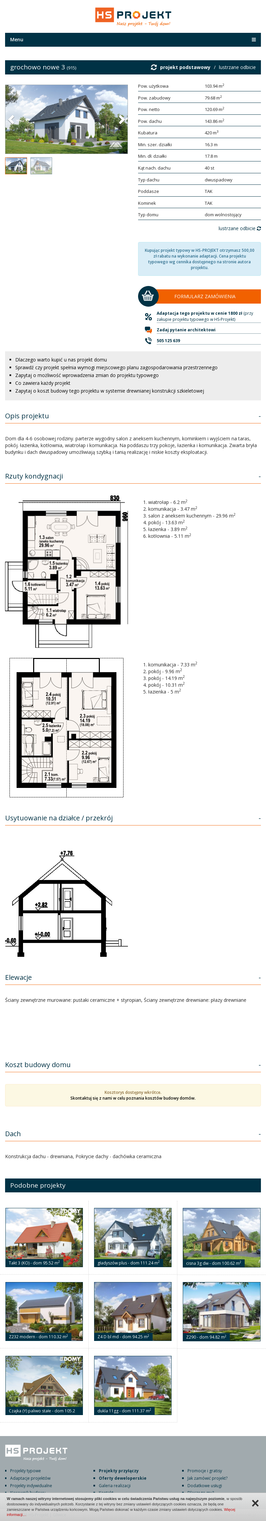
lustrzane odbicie (237, 67)
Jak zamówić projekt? (207, 1478)
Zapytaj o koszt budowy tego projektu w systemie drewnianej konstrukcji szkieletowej (109, 391)
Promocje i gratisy (204, 1471)
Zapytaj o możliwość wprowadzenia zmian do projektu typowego (87, 375)
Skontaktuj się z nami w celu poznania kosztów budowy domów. (133, 1098)
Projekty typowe (25, 1471)
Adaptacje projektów (30, 1478)
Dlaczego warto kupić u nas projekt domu (61, 359)
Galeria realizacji (115, 1486)
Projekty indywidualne (31, 1486)
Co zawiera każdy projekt (42, 383)
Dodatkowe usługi (204, 1486)
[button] (12, 119)
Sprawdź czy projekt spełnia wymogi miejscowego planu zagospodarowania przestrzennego (116, 367)
